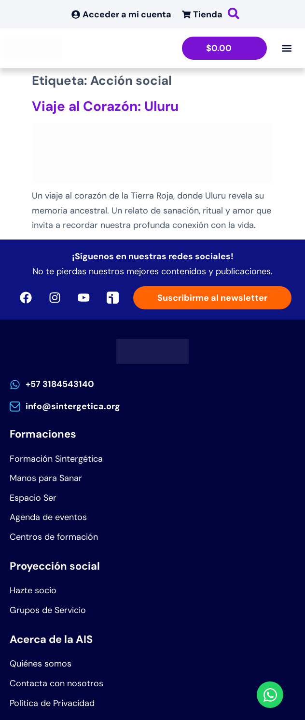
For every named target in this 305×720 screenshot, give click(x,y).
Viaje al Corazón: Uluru (105, 106)
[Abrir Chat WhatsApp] (270, 694)
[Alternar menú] (287, 48)
